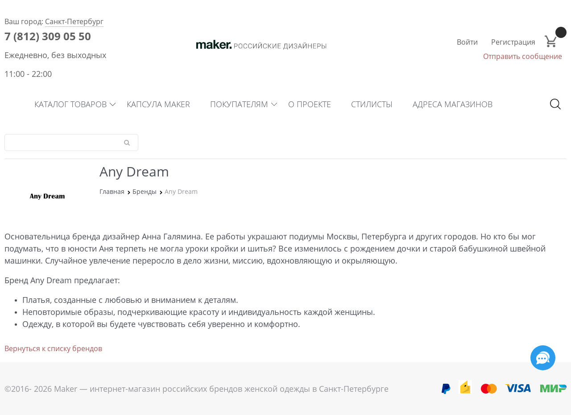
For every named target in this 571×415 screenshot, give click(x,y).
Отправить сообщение (522, 56)
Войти (467, 42)
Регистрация (513, 42)
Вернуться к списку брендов (53, 348)
